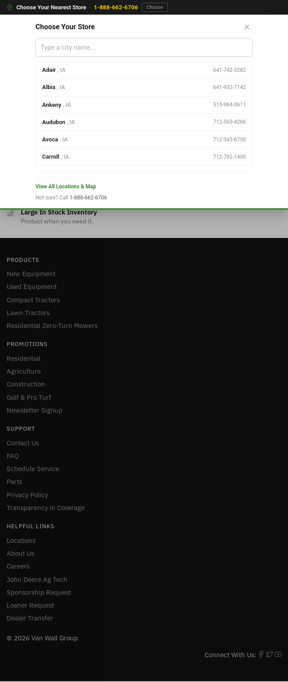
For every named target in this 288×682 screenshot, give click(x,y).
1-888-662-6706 (116, 7)
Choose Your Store (65, 27)
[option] (144, 70)
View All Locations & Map (65, 186)
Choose (155, 7)
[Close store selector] (247, 27)
